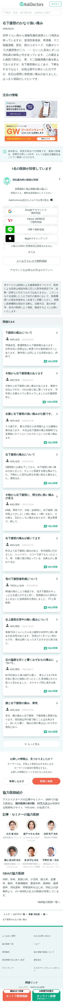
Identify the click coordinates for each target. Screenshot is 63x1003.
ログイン (55, 4)
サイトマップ (7, 968)
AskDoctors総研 (38, 987)
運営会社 (37, 960)
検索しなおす (16, 781)
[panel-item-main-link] (31, 347)
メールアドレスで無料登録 (31, 260)
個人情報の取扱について (44, 952)
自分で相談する (52, 154)
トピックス (23, 987)
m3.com (29, 807)
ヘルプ (36, 944)
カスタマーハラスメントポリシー (47, 969)
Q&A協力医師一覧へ (49, 902)
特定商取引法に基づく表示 (13, 960)
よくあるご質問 (8, 936)
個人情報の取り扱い (36, 188)
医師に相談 (46, 781)
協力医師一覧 (7, 944)
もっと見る (31, 744)
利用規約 (19, 188)
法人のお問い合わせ (42, 936)
